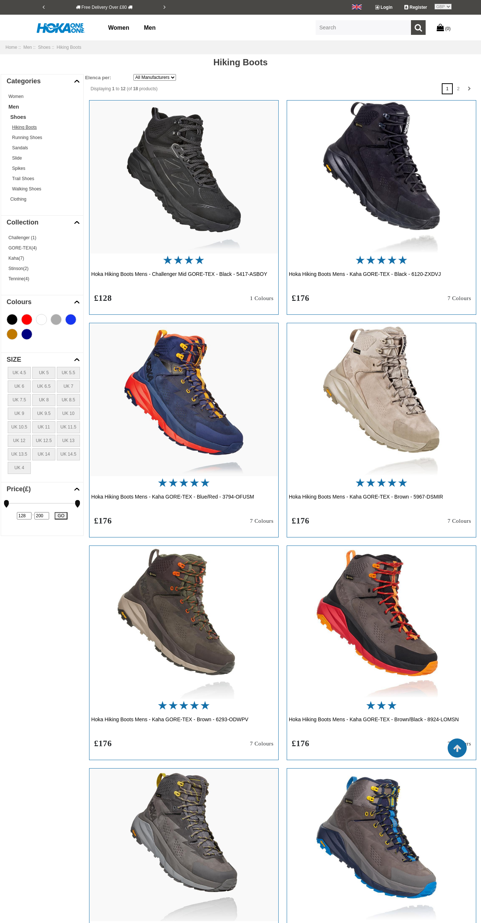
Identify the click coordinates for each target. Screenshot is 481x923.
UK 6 (19, 386)
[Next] (164, 7)
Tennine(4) (18, 278)
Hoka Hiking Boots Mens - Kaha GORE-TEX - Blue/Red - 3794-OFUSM (405, 225)
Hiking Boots (24, 127)
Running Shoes (27, 137)
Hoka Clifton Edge (404, 852)
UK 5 (44, 372)
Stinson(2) (18, 268)
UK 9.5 (44, 413)
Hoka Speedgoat (256, 880)
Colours (19, 302)
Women (118, 28)
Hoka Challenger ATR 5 (336, 839)
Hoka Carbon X (255, 839)
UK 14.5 (68, 454)
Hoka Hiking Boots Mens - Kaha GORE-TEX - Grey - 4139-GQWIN (149, 562)
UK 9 (19, 413)
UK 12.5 (44, 440)
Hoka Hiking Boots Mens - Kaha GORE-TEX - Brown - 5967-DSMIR (150, 394)
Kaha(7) (16, 258)
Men (149, 28)
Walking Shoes (26, 188)
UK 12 (19, 440)
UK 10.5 (19, 427)
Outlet (137, 880)
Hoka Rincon (253, 866)
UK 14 (44, 454)
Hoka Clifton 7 (327, 852)
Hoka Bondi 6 (326, 825)
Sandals (20, 147)
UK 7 (68, 386)
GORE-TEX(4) (22, 248)
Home (11, 47)
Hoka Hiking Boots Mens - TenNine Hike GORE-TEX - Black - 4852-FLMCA (282, 730)
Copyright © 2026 (192, 914)
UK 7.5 (19, 399)
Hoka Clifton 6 (254, 852)
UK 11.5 (68, 427)
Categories (24, 81)
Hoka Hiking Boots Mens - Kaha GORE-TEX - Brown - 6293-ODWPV (282, 394)
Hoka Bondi (251, 825)
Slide (17, 158)
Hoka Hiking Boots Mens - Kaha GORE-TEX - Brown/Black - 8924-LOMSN (405, 394)
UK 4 (19, 467)
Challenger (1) (22, 237)
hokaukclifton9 (226, 914)
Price (19, 489)
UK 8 (44, 399)
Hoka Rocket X (401, 866)
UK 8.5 (68, 399)
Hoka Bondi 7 (399, 825)
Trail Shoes (23, 178)
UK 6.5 (44, 386)
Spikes (18, 168)
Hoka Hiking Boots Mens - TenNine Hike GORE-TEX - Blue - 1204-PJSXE (414, 730)
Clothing (18, 199)
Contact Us (142, 852)
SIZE (14, 359)
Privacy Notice (146, 839)
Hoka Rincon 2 (327, 866)
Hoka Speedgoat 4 (404, 880)
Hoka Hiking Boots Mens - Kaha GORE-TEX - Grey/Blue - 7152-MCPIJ (273, 562)
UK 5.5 (68, 372)
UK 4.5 (19, 372)
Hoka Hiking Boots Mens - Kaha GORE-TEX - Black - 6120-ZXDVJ (281, 225)
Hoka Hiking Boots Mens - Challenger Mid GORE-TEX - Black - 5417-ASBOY (146, 225)
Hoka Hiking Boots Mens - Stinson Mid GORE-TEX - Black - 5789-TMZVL (412, 562)
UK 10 (68, 413)
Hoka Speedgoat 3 (331, 880)
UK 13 (68, 440)
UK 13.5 (19, 454)
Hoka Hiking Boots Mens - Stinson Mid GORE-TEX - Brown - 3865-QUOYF (148, 730)
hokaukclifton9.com (287, 914)
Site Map (140, 866)
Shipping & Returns (150, 825)
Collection (22, 222)
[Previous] (43, 7)
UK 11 (44, 427)
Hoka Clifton (398, 839)
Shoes (44, 47)
